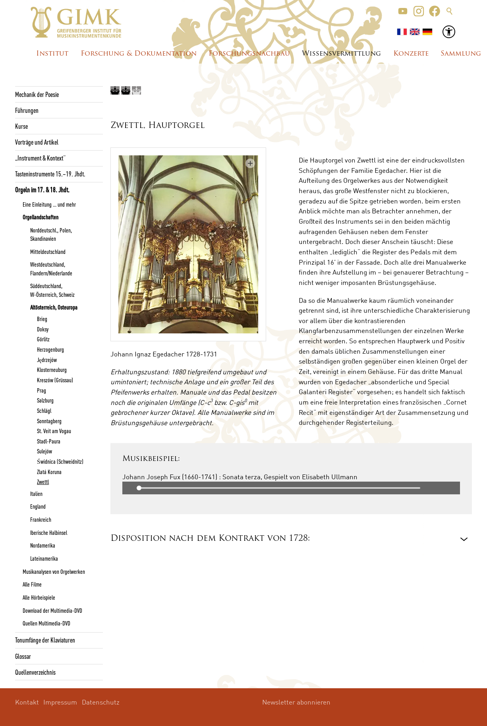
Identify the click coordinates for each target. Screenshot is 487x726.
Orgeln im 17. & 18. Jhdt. (42, 189)
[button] (403, 11)
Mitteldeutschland (48, 252)
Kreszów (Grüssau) (55, 380)
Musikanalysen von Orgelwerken (54, 571)
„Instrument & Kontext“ (40, 157)
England (38, 506)
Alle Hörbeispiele (39, 597)
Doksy (42, 329)
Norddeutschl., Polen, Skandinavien (51, 234)
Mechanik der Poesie (37, 94)
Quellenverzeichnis (35, 672)
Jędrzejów (47, 360)
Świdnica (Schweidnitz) (60, 461)
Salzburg (45, 400)
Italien (36, 494)
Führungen (27, 110)
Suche (450, 11)
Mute (453, 488)
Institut (52, 53)
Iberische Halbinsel (48, 532)
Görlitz (43, 339)
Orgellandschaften (40, 217)
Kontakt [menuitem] (27, 702)
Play (128, 488)
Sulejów (44, 451)
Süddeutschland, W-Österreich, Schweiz (52, 290)
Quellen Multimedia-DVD (46, 623)
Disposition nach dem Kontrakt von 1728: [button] (210, 538)
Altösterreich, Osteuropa (53, 307)
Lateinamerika (44, 558)
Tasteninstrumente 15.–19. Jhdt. (50, 173)
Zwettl (43, 482)
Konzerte (411, 53)
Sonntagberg (49, 421)
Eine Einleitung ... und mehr (49, 204)
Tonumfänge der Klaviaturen (45, 639)
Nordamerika (42, 545)
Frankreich (40, 519)
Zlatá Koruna (49, 472)
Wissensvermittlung (341, 53)
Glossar (23, 656)
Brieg (42, 319)
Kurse (21, 126)
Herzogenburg (50, 349)
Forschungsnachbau (249, 53)
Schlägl (44, 410)
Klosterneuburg (52, 370)
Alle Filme (32, 584)
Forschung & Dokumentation (139, 53)
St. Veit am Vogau (54, 431)
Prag (41, 390)
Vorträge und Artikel (36, 141)
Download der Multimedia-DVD (52, 610)
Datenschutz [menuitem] (101, 702)
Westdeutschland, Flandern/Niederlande (51, 268)
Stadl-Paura (48, 441)
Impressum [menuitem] (60, 702)
